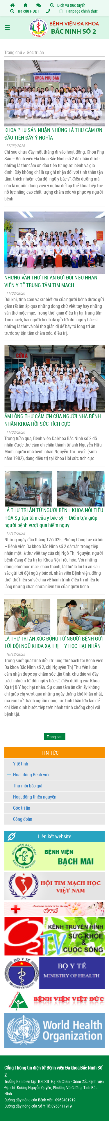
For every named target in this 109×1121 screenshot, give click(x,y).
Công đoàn (22, 819)
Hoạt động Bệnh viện (32, 774)
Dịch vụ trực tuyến (67, 5)
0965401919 (65, 1100)
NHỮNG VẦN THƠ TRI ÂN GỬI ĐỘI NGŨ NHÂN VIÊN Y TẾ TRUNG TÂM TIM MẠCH (50, 281)
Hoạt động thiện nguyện (34, 797)
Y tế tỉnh (20, 764)
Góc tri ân (21, 808)
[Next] (54, 736)
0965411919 (61, 1106)
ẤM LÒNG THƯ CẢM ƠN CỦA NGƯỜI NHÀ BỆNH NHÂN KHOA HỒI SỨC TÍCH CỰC (52, 420)
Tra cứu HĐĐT (24, 11)
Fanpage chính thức (78, 11)
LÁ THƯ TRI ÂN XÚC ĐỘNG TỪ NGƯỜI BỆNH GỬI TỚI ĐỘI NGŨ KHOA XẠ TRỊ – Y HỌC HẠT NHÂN (53, 642)
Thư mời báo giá (27, 785)
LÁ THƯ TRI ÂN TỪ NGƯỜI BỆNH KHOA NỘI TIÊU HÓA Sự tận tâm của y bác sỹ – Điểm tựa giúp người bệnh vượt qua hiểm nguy (53, 517)
